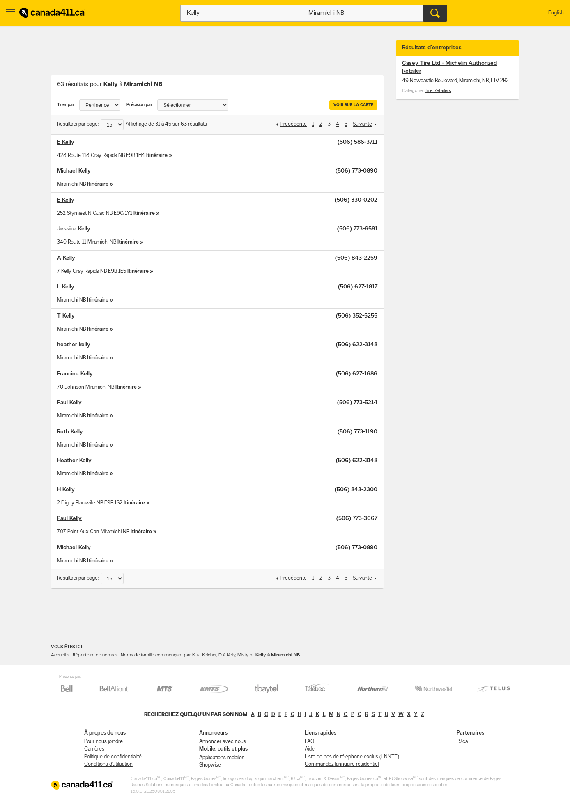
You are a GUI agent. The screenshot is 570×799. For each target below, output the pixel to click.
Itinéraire (157, 155)
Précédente (293, 124)
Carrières (94, 749)
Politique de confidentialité (113, 757)
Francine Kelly (75, 374)
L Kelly (65, 287)
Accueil (58, 655)
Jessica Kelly (73, 229)
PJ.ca (462, 741)
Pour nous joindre (103, 741)
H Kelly (66, 490)
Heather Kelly (74, 461)
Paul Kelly (69, 403)
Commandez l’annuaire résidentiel (342, 764)
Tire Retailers (438, 90)
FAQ (309, 741)
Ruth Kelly (70, 432)
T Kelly (66, 316)
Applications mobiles (221, 757)
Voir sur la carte (353, 105)
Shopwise (210, 765)
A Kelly (66, 258)
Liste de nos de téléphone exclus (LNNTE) (352, 757)
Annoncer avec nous (222, 741)
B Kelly (65, 142)
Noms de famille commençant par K (158, 655)
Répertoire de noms (93, 655)
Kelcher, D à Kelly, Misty (225, 655)
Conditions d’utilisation (108, 764)
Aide (310, 749)
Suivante (362, 124)
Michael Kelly (74, 171)
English (556, 13)
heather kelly (73, 345)
